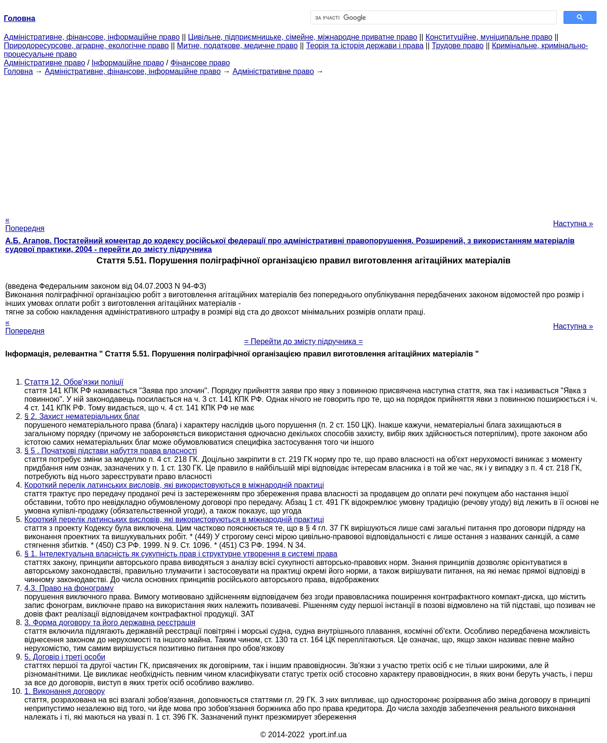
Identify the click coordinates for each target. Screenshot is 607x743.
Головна (18, 71)
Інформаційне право (128, 63)
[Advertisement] (303, 142)
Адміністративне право (44, 63)
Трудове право (458, 46)
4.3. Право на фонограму (69, 588)
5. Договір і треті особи (64, 657)
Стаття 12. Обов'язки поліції (73, 382)
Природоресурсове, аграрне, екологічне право (86, 46)
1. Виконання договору (64, 691)
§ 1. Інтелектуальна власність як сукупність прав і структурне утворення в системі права (181, 554)
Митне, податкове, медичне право (237, 46)
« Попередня (24, 224)
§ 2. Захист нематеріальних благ (82, 416)
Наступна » (573, 224)
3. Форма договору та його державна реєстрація (109, 622)
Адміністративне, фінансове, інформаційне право (92, 37)
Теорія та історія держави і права (365, 46)
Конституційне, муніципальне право (489, 37)
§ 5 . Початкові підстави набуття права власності (110, 451)
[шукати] (433, 17)
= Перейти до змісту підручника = (303, 341)
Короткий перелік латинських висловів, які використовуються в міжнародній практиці (174, 485)
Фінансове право (200, 63)
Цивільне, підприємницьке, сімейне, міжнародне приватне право (302, 37)
